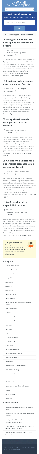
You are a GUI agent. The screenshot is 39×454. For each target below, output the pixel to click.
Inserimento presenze (12, 357)
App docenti (22, 53)
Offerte (8, 378)
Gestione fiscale (10, 341)
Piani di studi (10, 382)
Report (8, 390)
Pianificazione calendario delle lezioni (16, 212)
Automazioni (9, 290)
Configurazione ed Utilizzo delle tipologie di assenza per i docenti (18, 42)
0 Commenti (9, 55)
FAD (7, 333)
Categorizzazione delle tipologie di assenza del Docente (16, 122)
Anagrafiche (9, 278)
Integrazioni (9, 362)
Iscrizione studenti (11, 374)
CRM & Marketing (11, 309)
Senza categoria (21, 89)
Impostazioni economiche (14, 353)
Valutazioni (9, 398)
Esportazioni (9, 325)
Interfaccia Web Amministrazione (16, 366)
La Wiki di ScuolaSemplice (18, 3)
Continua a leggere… (17, 76)
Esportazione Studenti (12, 321)
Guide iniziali (10, 345)
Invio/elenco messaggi (12, 370)
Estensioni (9, 329)
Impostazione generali (12, 349)
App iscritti (9, 286)
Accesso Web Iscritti (12, 270)
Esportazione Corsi (11, 317)
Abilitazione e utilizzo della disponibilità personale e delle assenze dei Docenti (18, 163)
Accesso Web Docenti (12, 53)
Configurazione (21, 130)
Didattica (8, 313)
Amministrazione (11, 274)
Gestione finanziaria (12, 337)
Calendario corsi (11, 294)
